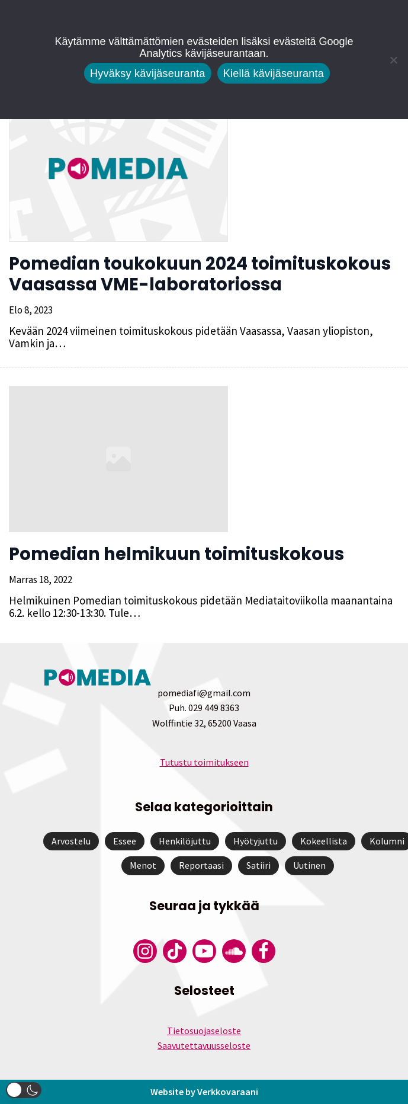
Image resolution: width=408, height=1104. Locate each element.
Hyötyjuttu (255, 841)
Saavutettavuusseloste (204, 1045)
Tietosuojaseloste (204, 1030)
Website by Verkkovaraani (204, 1091)
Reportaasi (201, 865)
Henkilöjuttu (185, 841)
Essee (124, 841)
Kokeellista (323, 841)
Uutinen (309, 865)
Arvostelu (71, 841)
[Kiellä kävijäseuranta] (393, 60)
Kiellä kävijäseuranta (273, 73)
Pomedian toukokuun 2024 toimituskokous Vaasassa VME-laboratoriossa (200, 274)
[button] (23, 1090)
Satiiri (258, 865)
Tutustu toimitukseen (204, 762)
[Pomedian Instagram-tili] (145, 951)
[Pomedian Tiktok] (175, 951)
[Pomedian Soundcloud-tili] (234, 951)
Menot (143, 865)
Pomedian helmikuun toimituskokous (176, 554)
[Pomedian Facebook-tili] (263, 951)
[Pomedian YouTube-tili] (204, 951)
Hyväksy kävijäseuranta (147, 73)
